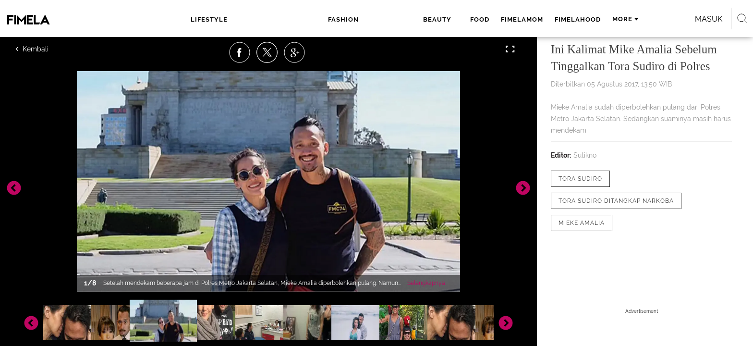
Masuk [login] (597, 19)
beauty (312, 19)
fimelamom (389, 19)
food (347, 19)
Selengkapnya (426, 283)
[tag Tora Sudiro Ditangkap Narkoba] (616, 201)
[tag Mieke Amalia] (581, 223)
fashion (270, 19)
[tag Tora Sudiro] (580, 178)
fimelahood (445, 19)
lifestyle (225, 19)
